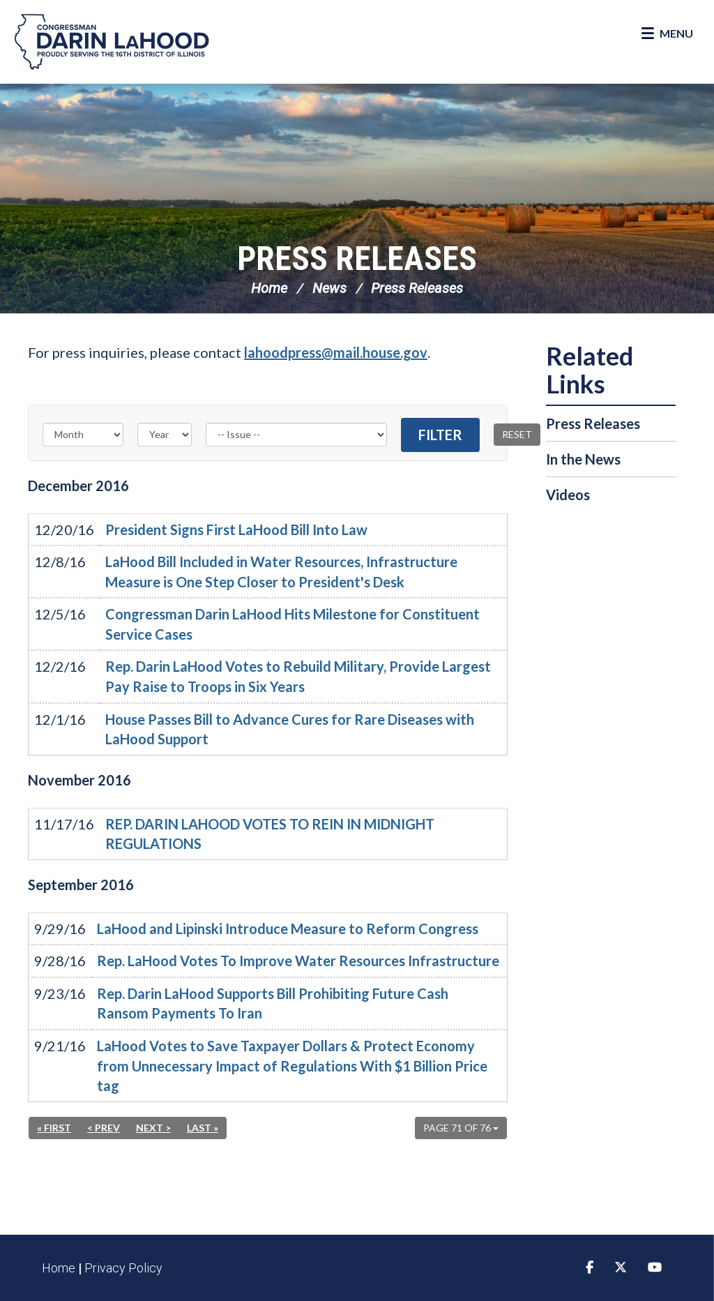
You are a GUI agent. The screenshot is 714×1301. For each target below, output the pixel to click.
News (329, 288)
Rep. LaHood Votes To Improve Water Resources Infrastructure (298, 960)
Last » (202, 1128)
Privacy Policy (123, 1268)
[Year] (164, 434)
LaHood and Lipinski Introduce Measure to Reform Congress (287, 928)
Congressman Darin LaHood (111, 42)
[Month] (83, 434)
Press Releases (357, 258)
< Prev (103, 1128)
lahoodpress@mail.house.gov (335, 352)
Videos (568, 494)
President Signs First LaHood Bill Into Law (236, 529)
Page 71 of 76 (461, 1128)
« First (54, 1128)
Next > (153, 1128)
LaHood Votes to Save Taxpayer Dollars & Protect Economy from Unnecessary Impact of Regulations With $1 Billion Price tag (292, 1065)
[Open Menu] (667, 33)
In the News (583, 459)
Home (269, 288)
